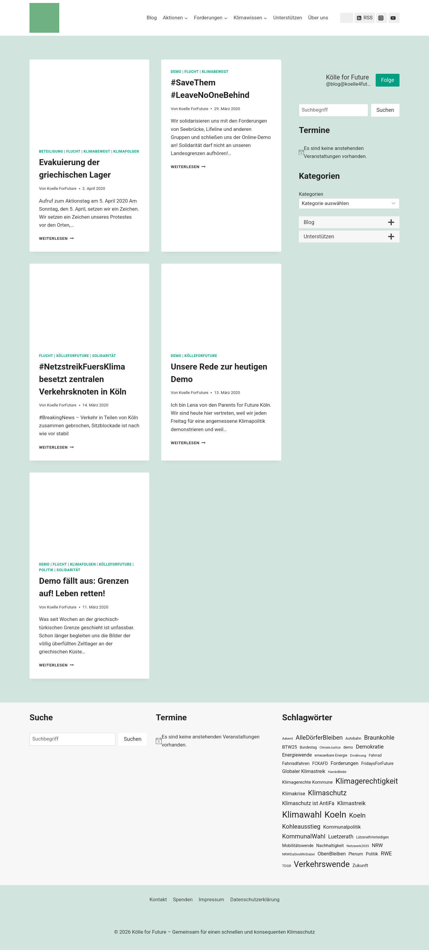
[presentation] (89, 99)
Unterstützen (287, 18)
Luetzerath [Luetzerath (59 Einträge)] (340, 836)
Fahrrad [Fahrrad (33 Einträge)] (375, 755)
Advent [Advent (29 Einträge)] (287, 738)
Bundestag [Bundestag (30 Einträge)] (308, 747)
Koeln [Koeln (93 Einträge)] (357, 815)
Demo (176, 72)
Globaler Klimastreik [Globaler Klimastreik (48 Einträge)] (303, 771)
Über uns (318, 18)
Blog (152, 18)
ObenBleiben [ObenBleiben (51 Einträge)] (332, 854)
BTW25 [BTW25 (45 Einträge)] (289, 747)
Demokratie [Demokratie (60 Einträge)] (369, 747)
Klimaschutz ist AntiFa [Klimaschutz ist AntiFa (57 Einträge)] (308, 803)
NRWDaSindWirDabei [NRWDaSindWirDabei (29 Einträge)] (298, 854)
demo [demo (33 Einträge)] (348, 747)
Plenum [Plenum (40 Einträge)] (356, 854)
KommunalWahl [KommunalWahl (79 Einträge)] (303, 836)
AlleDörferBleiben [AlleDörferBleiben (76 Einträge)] (319, 737)
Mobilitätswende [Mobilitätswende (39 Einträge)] (297, 845)
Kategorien (311, 194)
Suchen (385, 110)
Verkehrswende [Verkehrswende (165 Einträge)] (322, 864)
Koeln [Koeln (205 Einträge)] (335, 815)
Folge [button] (387, 80)
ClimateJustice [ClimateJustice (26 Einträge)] (330, 747)
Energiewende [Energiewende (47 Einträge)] (297, 755)
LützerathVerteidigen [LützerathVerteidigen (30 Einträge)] (372, 837)
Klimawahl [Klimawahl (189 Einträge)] (302, 815)
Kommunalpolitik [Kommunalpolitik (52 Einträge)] (342, 827)
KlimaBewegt (97, 151)
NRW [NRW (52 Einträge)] (377, 845)
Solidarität (104, 356)
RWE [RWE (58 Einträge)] (386, 853)
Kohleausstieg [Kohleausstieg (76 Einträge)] (301, 826)
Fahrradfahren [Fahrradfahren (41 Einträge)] (296, 763)
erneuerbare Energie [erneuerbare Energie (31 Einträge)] (331, 755)
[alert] (349, 152)
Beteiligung (51, 151)
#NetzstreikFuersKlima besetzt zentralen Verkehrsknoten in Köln (82, 379)
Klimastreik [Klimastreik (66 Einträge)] (351, 803)
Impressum (211, 899)
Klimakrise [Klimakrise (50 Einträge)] (293, 793)
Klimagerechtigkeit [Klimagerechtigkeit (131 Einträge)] (366, 781)
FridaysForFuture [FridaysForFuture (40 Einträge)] (377, 763)
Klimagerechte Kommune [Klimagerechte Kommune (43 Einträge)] (307, 782)
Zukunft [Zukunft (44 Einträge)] (360, 865)
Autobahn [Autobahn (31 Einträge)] (353, 738)
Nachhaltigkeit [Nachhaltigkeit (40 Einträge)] (330, 845)
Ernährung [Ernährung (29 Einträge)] (358, 755)
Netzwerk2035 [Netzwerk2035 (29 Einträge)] (357, 846)
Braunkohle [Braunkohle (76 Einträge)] (379, 737)
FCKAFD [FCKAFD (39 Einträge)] (320, 763)
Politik (46, 570)
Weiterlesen (56, 238)
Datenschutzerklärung (254, 899)
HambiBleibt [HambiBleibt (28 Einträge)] (337, 772)
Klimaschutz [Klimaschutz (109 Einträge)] (327, 793)
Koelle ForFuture (62, 188)
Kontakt (158, 899)
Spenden (183, 899)
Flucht (73, 151)
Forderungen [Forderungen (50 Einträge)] (344, 763)
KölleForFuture (72, 356)
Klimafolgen (126, 151)
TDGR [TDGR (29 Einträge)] (286, 866)
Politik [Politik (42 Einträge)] (372, 854)
